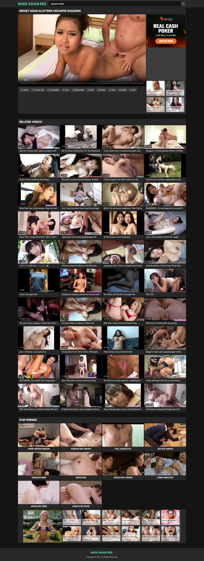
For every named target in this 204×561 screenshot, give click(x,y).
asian (25, 89)
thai (92, 89)
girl (134, 89)
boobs (102, 89)
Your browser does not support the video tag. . (82, 50)
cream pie (39, 89)
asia (113, 89)
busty (123, 89)
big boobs (79, 89)
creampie (54, 89)
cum (67, 89)
